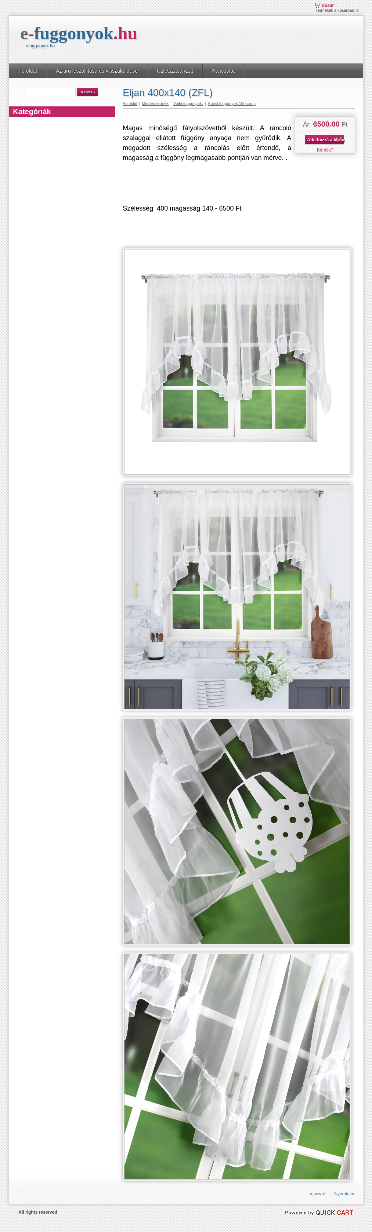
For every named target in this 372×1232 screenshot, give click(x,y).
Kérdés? (325, 150)
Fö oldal (27, 71)
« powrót (318, 1193)
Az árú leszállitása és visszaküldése (97, 71)
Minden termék (155, 103)
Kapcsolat (223, 71)
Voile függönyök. (188, 103)
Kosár (328, 5)
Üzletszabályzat (175, 71)
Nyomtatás (344, 1193)
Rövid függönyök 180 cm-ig (231, 103)
